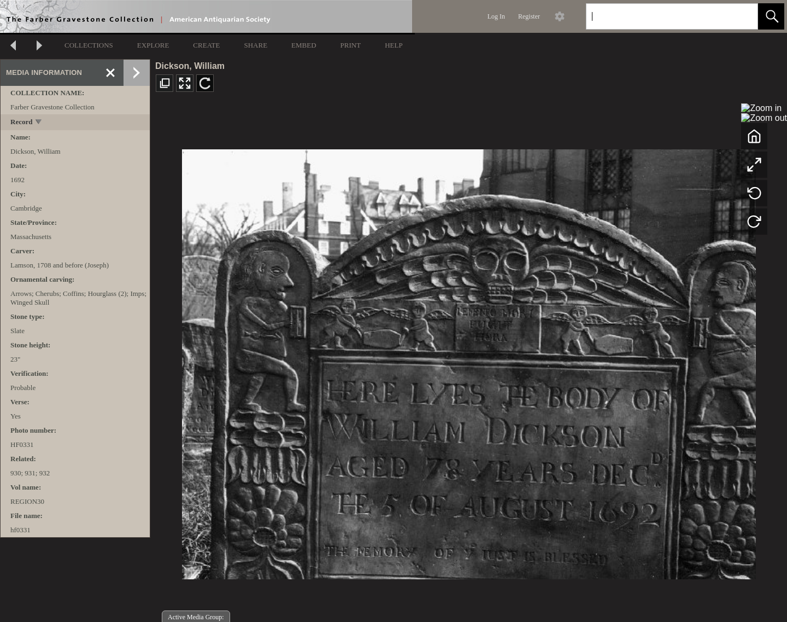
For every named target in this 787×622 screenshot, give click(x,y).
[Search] (659, 16)
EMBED (303, 45)
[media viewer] (468, 361)
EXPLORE (153, 45)
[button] (771, 16)
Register (529, 16)
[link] (741, 16)
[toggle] (39, 123)
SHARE (255, 45)
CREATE (206, 45)
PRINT (350, 45)
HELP (394, 45)
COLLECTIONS (88, 45)
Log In (496, 16)
